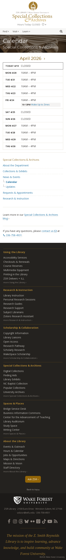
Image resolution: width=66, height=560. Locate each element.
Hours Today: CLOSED (28, 24)
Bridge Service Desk (14, 408)
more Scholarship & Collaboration (19, 358)
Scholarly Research (14, 350)
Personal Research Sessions (19, 299)
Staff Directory (11, 467)
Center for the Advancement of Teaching (26, 417)
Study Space (10, 425)
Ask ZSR (32, 479)
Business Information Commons (21, 413)
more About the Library (14, 471)
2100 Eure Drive (25, 508)
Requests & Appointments (18, 192)
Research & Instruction (16, 198)
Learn (26, 31)
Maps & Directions (14, 459)
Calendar (11, 182)
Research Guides (12, 303)
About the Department (16, 165)
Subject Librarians (13, 312)
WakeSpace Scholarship (16, 354)
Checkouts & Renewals (16, 261)
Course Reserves (13, 265)
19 (17, 65)
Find (5, 31)
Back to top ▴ (33, 489)
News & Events (11, 177)
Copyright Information (16, 333)
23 (14, 93)
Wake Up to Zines (40, 104)
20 (15, 72)
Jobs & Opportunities (15, 455)
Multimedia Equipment (16, 270)
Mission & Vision (12, 463)
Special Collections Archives (33, 16)
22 (14, 86)
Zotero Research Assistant (18, 316)
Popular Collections (14, 387)
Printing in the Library (15, 274)
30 (14, 146)
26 (14, 119)
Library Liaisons (12, 337)
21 (13, 79)
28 (13, 132)
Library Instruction (13, 295)
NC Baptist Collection (15, 383)
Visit (15, 31)
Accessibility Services (15, 257)
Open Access (10, 341)
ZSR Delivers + (13, 278)
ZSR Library (33, 6)
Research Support (13, 308)
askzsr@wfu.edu (26, 512)
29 (14, 139)
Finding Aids (10, 375)
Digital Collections (13, 371)
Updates (10, 186)
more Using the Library (14, 282)
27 (15, 125)
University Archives (14, 392)
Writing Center (11, 429)
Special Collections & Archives (21, 159)
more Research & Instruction (17, 320)
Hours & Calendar (13, 451)
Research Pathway (13, 345)
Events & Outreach (14, 446)
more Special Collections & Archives (20, 396)
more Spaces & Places (14, 433)
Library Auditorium (13, 421)
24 (12, 100)
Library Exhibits (11, 379)
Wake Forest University (33, 500)
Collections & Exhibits (15, 171)
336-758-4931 (14, 235)
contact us (48, 231)
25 (13, 112)
